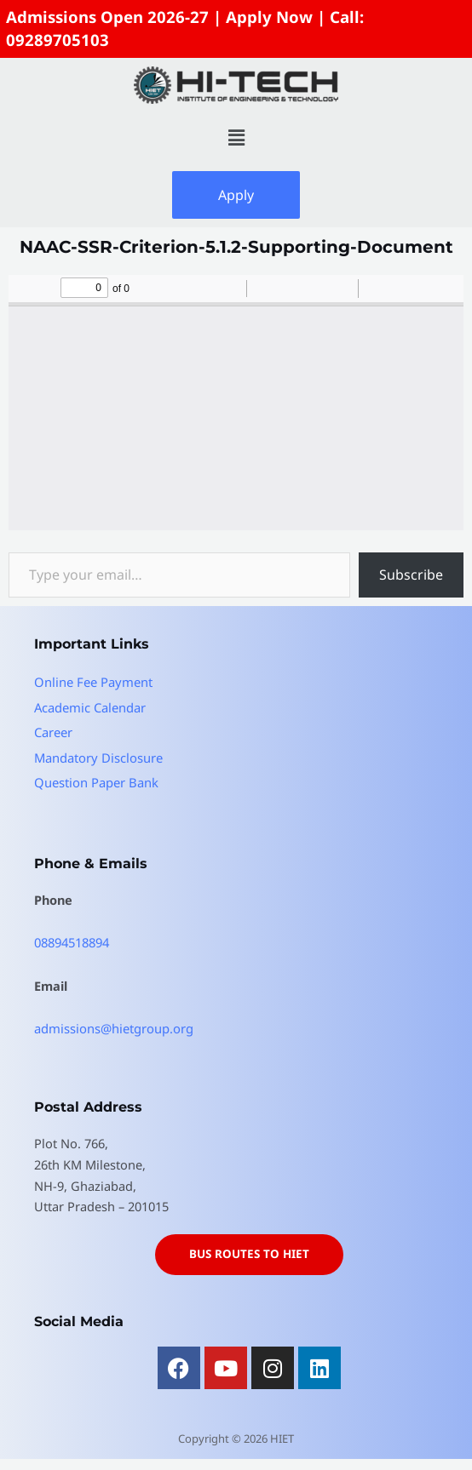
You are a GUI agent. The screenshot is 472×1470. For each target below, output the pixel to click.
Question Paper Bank (95, 778)
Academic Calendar (90, 703)
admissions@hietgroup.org (113, 1023)
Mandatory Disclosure (98, 754)
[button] (236, 135)
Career (53, 729)
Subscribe (411, 572)
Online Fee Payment (92, 679)
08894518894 (71, 938)
